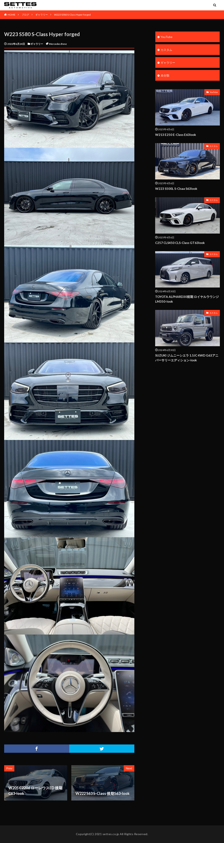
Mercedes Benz (58, 43)
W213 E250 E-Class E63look (175, 134)
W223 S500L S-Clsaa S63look (176, 188)
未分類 (165, 75)
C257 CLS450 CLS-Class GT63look (180, 243)
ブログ (25, 14)
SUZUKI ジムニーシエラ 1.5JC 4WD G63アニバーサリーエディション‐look (186, 357)
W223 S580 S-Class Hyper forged (72, 14)
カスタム (166, 49)
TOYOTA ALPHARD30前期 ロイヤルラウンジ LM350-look (187, 299)
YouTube (166, 37)
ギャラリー (41, 14)
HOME (11, 14)
